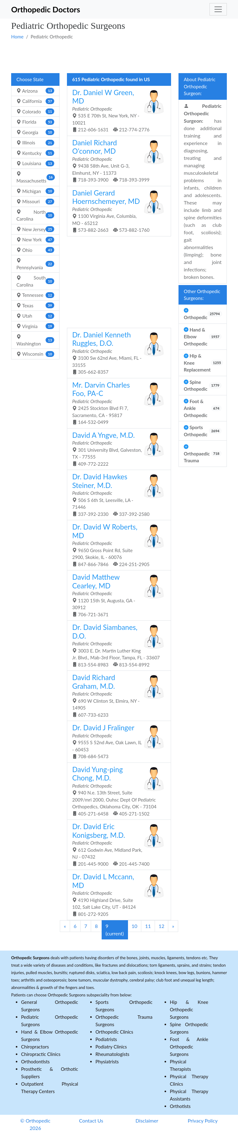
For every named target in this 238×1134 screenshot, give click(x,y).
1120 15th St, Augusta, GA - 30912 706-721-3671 (116, 595)
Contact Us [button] (91, 1120)
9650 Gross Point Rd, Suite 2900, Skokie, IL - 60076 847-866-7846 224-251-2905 (116, 545)
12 (162, 926)
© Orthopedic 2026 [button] (35, 1124)
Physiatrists (107, 1061)
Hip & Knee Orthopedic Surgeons (189, 1009)
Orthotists (180, 1106)
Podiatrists (106, 1039)
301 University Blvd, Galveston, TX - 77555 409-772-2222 (116, 449)
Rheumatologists (112, 1054)
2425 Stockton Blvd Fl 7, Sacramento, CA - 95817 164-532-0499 (116, 403)
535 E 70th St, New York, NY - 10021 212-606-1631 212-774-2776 (116, 110)
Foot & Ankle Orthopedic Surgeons (189, 1046)
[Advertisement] (119, 56)
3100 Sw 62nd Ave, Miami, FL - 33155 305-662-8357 (116, 353)
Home (17, 36)
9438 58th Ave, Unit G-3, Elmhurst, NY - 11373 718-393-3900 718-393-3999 (116, 160)
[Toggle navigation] (218, 9)
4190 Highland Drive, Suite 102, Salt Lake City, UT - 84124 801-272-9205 (116, 894)
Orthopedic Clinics (114, 1032)
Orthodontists (35, 1061)
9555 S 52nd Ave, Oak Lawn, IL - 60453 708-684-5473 (116, 741)
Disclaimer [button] (146, 1120)
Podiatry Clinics (111, 1046)
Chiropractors (35, 1046)
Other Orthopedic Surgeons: (202, 294)
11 (148, 926)
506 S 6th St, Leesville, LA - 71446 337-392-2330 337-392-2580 (116, 494)
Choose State (29, 79)
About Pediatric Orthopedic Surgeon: (199, 86)
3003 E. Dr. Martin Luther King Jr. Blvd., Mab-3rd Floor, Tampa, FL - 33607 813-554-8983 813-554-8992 (116, 645)
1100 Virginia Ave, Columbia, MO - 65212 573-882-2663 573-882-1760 (116, 211)
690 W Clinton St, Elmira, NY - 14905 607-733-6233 (116, 695)
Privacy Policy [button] (203, 1120)
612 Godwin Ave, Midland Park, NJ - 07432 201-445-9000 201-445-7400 (116, 844)
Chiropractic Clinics (40, 1054)
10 (135, 926)
